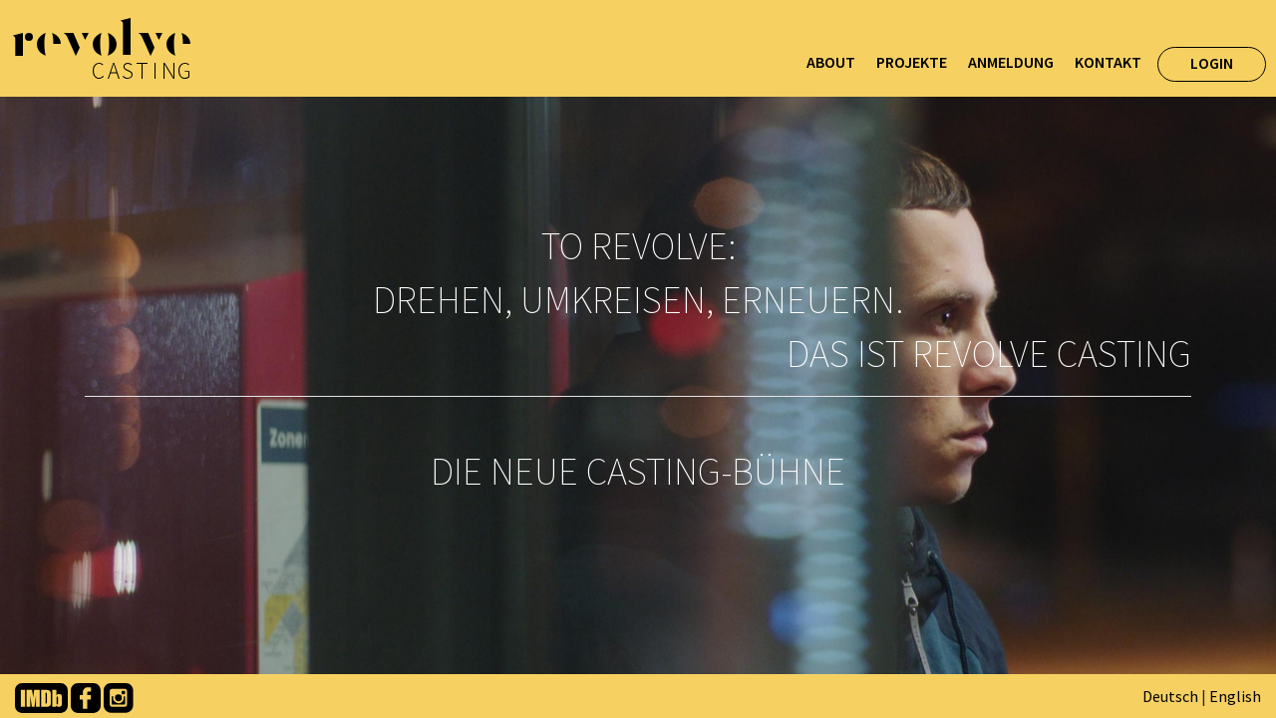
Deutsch (1170, 696)
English (1235, 696)
